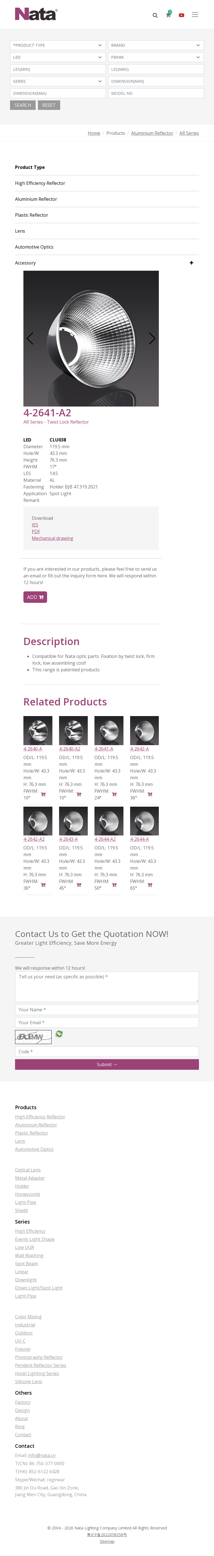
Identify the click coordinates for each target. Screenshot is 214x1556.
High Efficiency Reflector (40, 183)
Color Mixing (28, 1317)
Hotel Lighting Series (37, 1373)
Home (94, 133)
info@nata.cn (41, 1455)
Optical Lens (28, 1170)
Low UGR (24, 1247)
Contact (23, 1435)
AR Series (189, 133)
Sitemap (107, 1541)
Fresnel (22, 1349)
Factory (22, 1402)
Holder (22, 1186)
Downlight (26, 1280)
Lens (20, 231)
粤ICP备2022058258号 (107, 1534)
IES (35, 525)
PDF (36, 531)
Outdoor (24, 1333)
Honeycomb (27, 1194)
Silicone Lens (28, 1381)
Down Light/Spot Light (39, 1288)
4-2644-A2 (105, 839)
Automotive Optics (34, 247)
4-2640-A (32, 749)
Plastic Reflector (31, 215)
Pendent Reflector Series (40, 1365)
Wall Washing (29, 1255)
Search (22, 105)
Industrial (25, 1325)
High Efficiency (30, 1231)
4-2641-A (103, 749)
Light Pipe (25, 1202)
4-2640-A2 (69, 749)
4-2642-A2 (34, 839)
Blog (20, 1426)
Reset (49, 105)
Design (22, 1410)
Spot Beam (26, 1263)
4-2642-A (139, 749)
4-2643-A (68, 839)
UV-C (20, 1341)
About (21, 1418)
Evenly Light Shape (35, 1239)
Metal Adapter (30, 1178)
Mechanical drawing (52, 538)
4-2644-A (139, 839)
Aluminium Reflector (152, 133)
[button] (30, 338)
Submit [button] (107, 1064)
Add (35, 597)
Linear (21, 1272)
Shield (21, 1210)
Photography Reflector (39, 1357)
